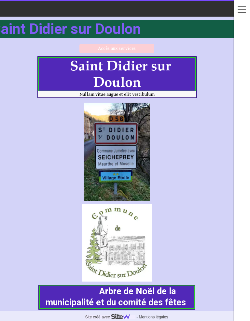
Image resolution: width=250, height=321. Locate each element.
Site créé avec (110, 317)
